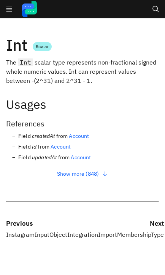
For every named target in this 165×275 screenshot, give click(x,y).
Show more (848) (82, 173)
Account (79, 136)
